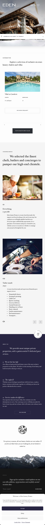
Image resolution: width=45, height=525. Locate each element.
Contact (32, 5)
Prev (4, 125)
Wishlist (38, 5)
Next (40, 125)
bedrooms (25, 97)
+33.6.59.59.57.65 (35, 5)
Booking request (22, 110)
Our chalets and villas (22, 130)
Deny (22, 513)
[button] (40, 322)
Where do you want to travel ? (14, 36)
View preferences (22, 518)
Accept (22, 508)
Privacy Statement (26, 522)
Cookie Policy (17, 522)
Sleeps (7, 97)
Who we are (22, 412)
